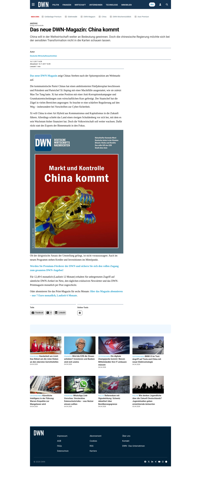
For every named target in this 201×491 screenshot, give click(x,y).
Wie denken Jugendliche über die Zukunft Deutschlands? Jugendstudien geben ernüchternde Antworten (147, 399)
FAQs (59, 446)
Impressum (62, 436)
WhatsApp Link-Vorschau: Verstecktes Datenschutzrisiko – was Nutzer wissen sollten (78, 399)
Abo (152, 4)
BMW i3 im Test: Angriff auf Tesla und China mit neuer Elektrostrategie (146, 359)
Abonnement (95, 436)
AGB (59, 441)
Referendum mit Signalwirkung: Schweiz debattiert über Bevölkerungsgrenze (109, 399)
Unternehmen (95, 5)
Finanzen (67, 5)
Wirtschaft (80, 5)
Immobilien (126, 5)
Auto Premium (143, 17)
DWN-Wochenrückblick (122, 17)
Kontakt (125, 441)
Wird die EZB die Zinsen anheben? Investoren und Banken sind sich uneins (79, 359)
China (104, 17)
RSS (91, 446)
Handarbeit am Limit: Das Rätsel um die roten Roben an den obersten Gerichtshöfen (44, 359)
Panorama (34, 356)
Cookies (93, 441)
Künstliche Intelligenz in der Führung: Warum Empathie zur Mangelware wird (42, 399)
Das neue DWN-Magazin (43, 75)
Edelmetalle (72, 17)
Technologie (112, 5)
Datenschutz (62, 451)
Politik (55, 5)
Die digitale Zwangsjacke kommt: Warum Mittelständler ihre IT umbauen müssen (112, 360)
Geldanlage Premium (53, 17)
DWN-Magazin (89, 17)
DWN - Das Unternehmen (133, 446)
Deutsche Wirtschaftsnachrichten (43, 56)
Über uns (126, 436)
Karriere (93, 451)
